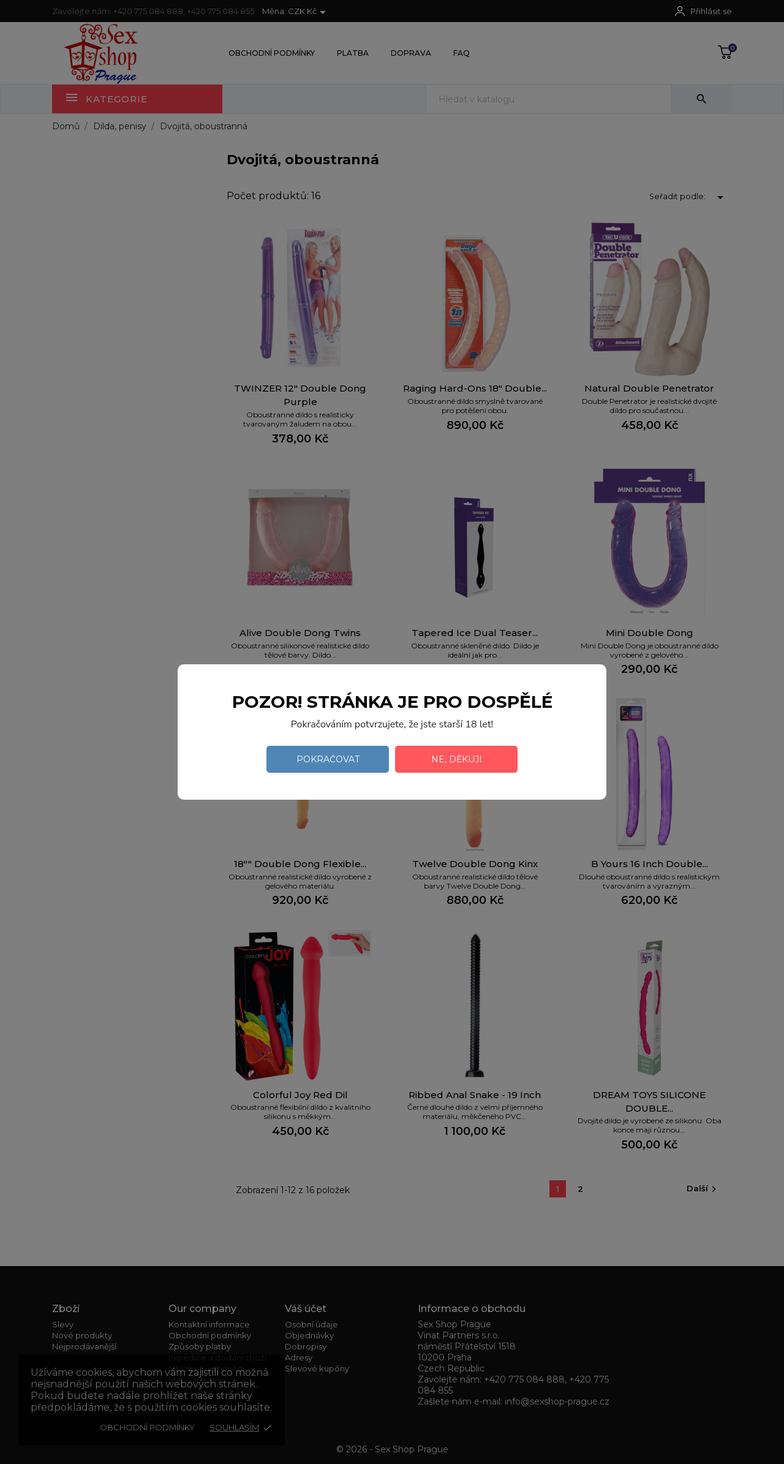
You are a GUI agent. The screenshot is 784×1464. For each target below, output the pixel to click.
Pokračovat (328, 759)
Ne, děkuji (456, 759)
